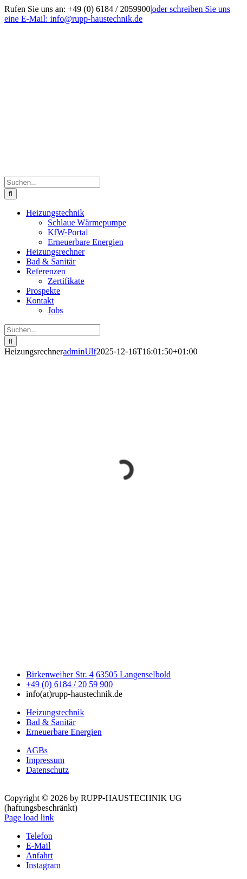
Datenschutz (47, 769)
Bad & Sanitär (51, 722)
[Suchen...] (52, 182)
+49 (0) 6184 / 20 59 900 (69, 684)
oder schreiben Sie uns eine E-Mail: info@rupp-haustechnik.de (117, 13)
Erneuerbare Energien (64, 731)
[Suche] (10, 193)
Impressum (45, 760)
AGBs (37, 750)
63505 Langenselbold (133, 674)
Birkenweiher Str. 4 (60, 674)
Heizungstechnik (55, 712)
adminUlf (79, 351)
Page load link (29, 817)
